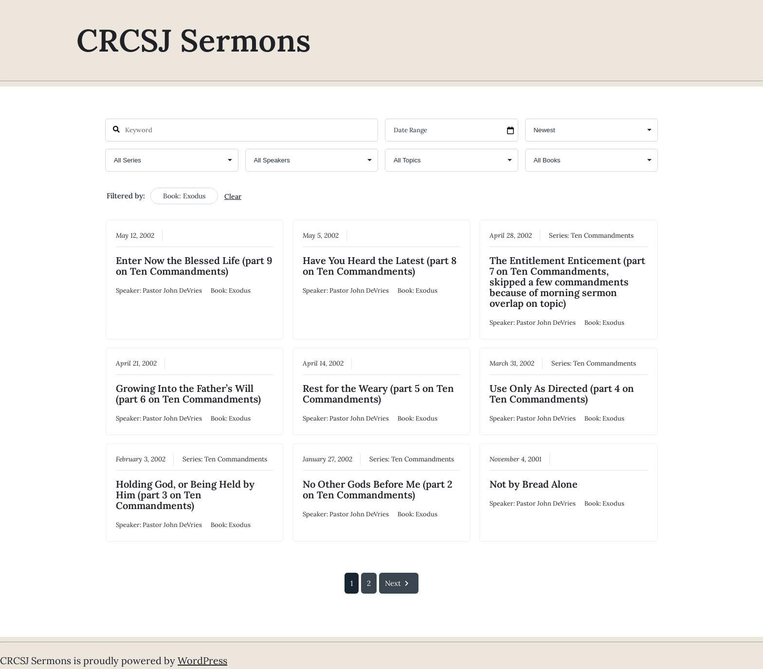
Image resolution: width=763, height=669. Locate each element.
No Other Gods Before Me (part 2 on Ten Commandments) (378, 489)
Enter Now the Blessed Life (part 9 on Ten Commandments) (194, 265)
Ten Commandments (602, 234)
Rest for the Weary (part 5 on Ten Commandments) (378, 393)
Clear (232, 196)
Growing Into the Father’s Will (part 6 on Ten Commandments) (188, 393)
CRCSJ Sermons (193, 40)
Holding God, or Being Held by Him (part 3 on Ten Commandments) (185, 494)
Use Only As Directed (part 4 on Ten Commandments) (562, 393)
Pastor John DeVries (172, 290)
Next (399, 583)
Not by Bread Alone (534, 484)
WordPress (202, 660)
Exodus (240, 290)
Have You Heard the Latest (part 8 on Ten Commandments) (379, 265)
